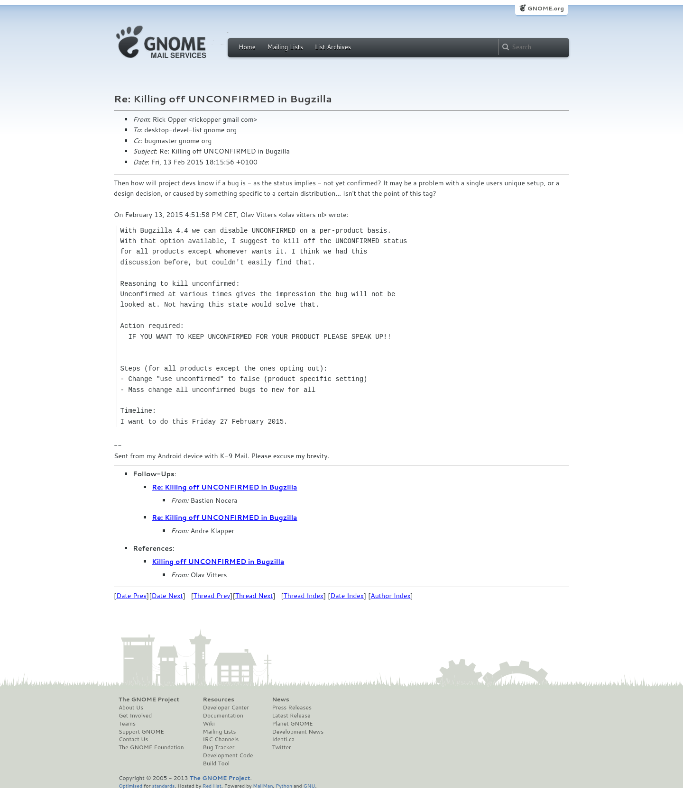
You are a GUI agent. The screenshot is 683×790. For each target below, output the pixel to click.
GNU (309, 785)
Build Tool (216, 763)
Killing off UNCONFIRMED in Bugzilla (218, 561)
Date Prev (131, 595)
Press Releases (291, 707)
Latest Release (291, 715)
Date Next (167, 595)
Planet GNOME (292, 723)
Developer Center (226, 707)
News (280, 699)
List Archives (333, 47)
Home (247, 47)
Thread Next (254, 595)
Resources (218, 699)
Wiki (209, 723)
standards (163, 785)
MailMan (263, 785)
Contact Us (133, 739)
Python (284, 785)
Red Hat (212, 785)
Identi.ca (283, 739)
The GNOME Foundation (151, 747)
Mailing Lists (285, 47)
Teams (127, 723)
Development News (297, 732)
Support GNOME (141, 732)
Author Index (390, 595)
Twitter (281, 747)
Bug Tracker (219, 747)
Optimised (130, 785)
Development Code (228, 755)
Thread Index (304, 595)
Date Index (347, 595)
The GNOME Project (149, 699)
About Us (131, 707)
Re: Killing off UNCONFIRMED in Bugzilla (224, 487)
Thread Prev (212, 595)
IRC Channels (221, 739)
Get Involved (135, 715)
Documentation (223, 715)
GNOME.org (545, 8)
